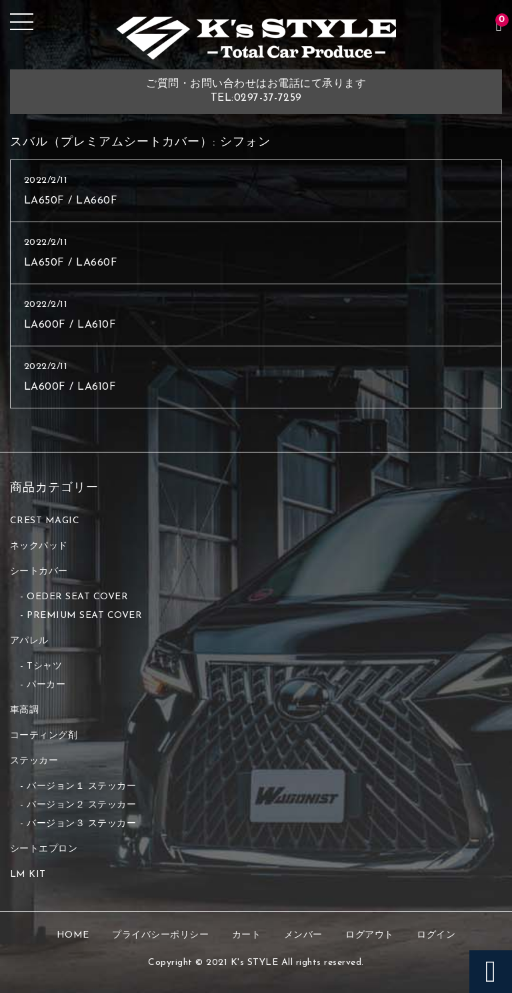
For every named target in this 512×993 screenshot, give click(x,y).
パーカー (46, 685)
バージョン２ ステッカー (81, 805)
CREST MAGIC (45, 521)
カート (246, 935)
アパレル (29, 641)
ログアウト (369, 935)
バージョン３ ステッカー (81, 824)
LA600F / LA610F (70, 325)
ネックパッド (39, 546)
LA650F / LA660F (71, 201)
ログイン (436, 935)
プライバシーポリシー (160, 935)
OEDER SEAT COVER (77, 597)
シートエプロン (44, 849)
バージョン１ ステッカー (81, 786)
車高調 (24, 710)
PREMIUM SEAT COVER (84, 616)
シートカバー (39, 572)
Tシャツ (44, 666)
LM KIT (28, 875)
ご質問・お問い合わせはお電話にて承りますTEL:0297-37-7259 (256, 91)
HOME (73, 935)
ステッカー (34, 761)
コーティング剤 (44, 736)
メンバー (303, 935)
